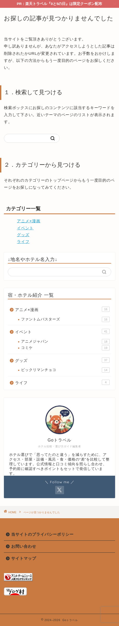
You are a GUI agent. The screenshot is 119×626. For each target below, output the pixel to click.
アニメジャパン (65, 341)
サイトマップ (23, 558)
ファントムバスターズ (65, 319)
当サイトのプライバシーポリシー (42, 534)
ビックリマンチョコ (65, 370)
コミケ (65, 347)
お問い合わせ (23, 546)
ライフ (23, 241)
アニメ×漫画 (28, 221)
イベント (25, 228)
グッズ (23, 234)
